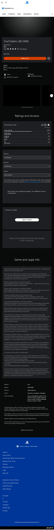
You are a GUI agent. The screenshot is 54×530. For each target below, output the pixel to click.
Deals (19, 14)
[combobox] (27, 157)
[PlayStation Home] (27, 2)
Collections (11, 14)
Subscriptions (27, 14)
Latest (4, 14)
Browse (36, 14)
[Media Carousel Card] (21, 95)
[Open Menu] (2, 2)
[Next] (51, 95)
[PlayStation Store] (8, 8)
